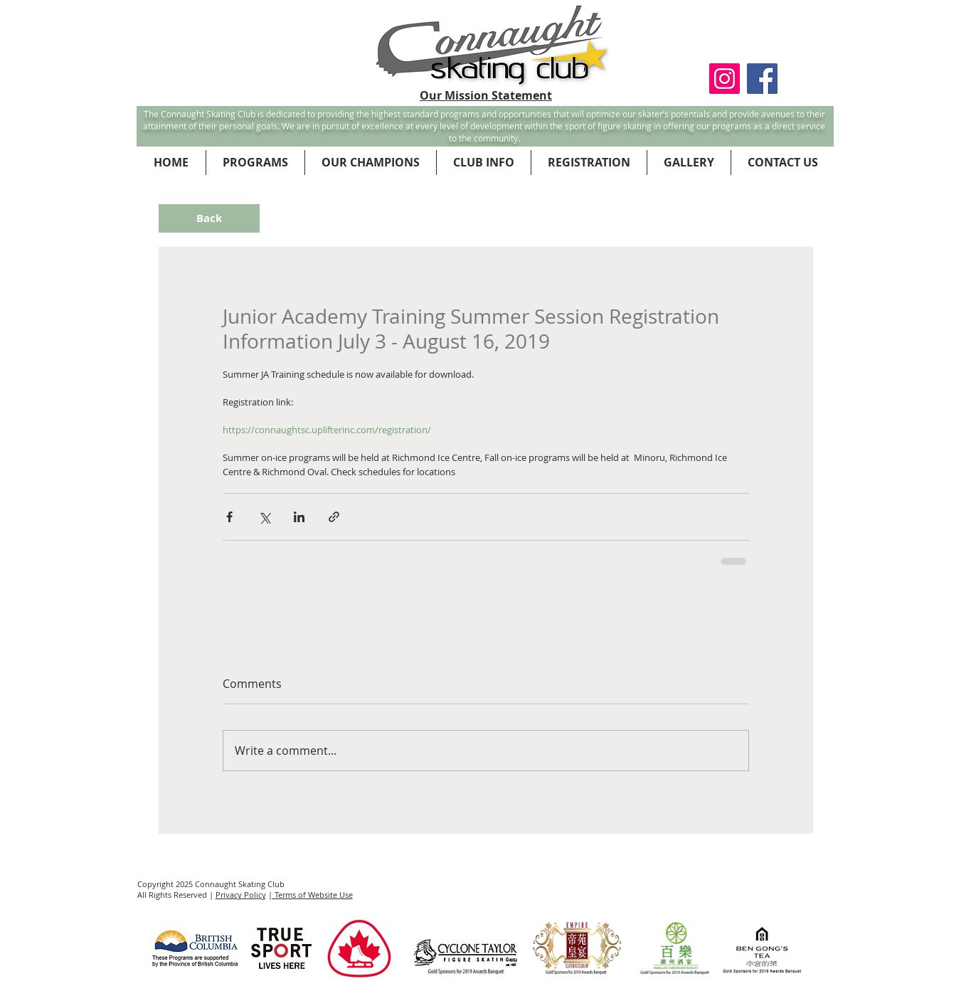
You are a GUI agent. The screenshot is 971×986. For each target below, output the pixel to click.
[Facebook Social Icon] (762, 78)
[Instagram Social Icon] (724, 78)
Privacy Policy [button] (241, 894)
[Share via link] (334, 517)
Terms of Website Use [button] (312, 894)
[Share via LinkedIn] (299, 517)
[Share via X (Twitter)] (264, 517)
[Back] (209, 218)
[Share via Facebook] (229, 517)
